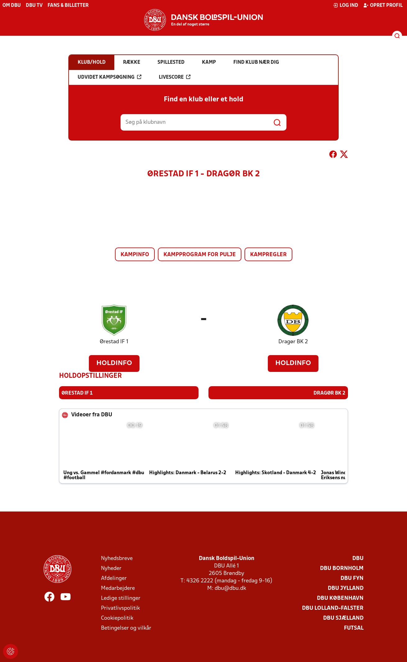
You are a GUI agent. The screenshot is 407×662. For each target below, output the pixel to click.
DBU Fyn (352, 578)
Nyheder (111, 568)
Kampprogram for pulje (199, 254)
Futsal (354, 628)
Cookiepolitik (117, 618)
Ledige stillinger (120, 598)
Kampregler (268, 254)
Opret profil (383, 5)
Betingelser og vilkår (126, 628)
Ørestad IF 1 (114, 342)
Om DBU (11, 5)
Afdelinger (114, 578)
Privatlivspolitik (120, 608)
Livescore (174, 77)
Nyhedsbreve (117, 558)
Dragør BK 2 (293, 342)
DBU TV (34, 5)
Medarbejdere (118, 588)
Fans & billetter (68, 5)
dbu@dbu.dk (230, 588)
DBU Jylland (346, 588)
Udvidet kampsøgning (109, 77)
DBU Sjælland (343, 618)
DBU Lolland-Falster (333, 608)
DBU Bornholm (342, 568)
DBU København (340, 598)
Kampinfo (135, 254)
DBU (358, 558)
